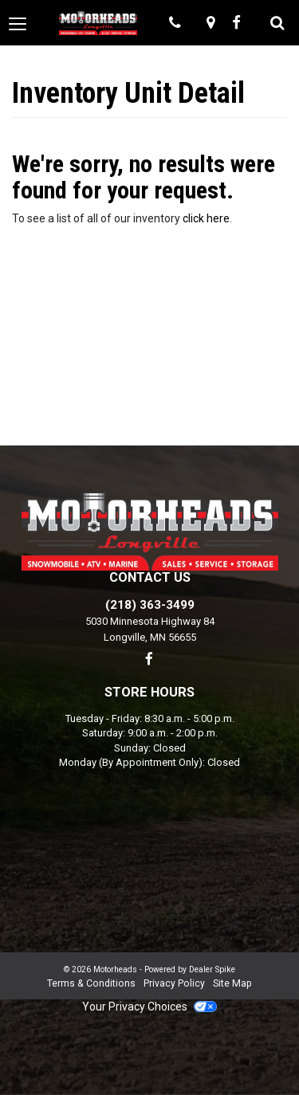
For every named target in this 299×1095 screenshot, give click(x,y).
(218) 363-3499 (150, 605)
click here (206, 218)
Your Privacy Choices (149, 1006)
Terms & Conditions (91, 983)
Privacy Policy (174, 983)
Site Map (232, 983)
